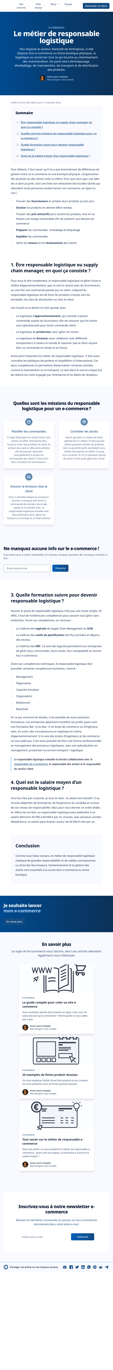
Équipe (68, 4)
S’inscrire (60, 568)
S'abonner (82, 1236)
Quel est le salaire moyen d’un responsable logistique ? (55, 156)
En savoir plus (14, 921)
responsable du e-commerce (31, 764)
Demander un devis (96, 5)
